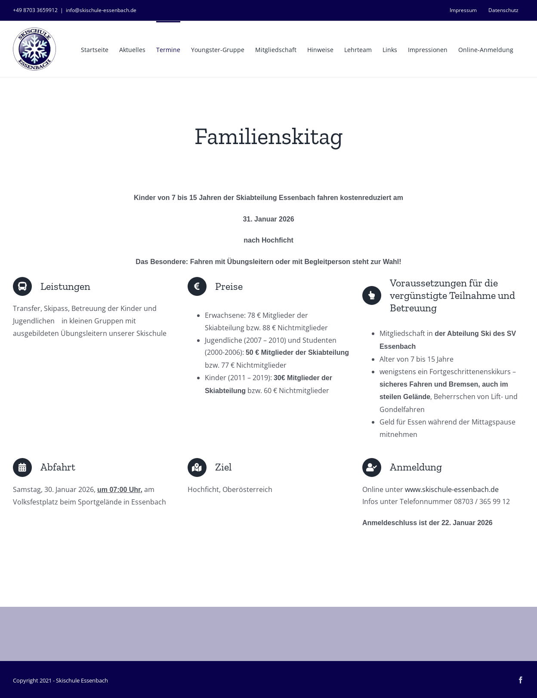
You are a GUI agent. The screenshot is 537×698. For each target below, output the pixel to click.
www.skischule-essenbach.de (452, 489)
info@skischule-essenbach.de (101, 10)
